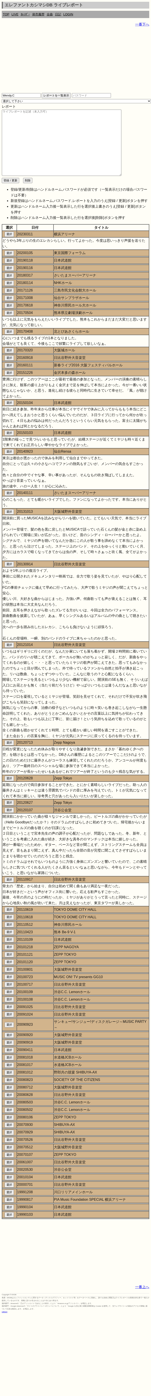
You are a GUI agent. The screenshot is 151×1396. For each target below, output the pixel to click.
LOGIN (68, 14)
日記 (58, 14)
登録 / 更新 (10, 193)
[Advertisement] (65, 61)
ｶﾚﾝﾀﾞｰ (25, 14)
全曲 (50, 14)
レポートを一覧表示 (56, 95)
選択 (9, 247)
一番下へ (142, 24)
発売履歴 (38, 14)
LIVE (14, 14)
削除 (28, 193)
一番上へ (142, 1300)
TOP (6, 14)
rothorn (4, 1325)
